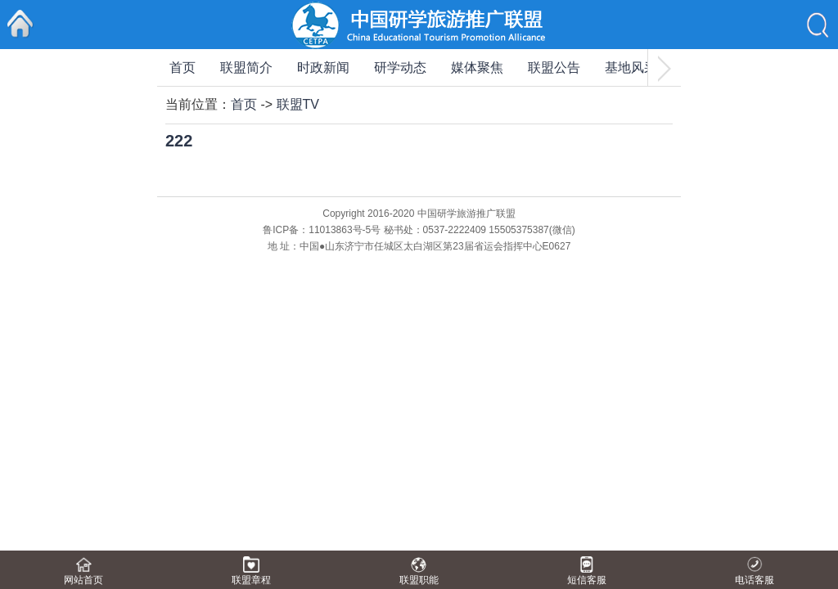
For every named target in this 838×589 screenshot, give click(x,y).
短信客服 (586, 580)
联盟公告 (554, 67)
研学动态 (400, 67)
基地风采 (631, 67)
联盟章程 (251, 580)
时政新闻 (323, 67)
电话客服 (754, 580)
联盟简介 (246, 67)
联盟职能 (419, 580)
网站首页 (83, 580)
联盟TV (298, 104)
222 (178, 141)
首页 (182, 67)
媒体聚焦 (477, 67)
